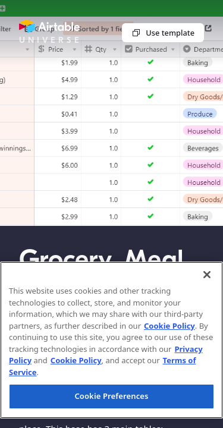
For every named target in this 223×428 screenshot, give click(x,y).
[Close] (207, 275)
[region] (111, 340)
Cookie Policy (169, 325)
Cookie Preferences (111, 396)
